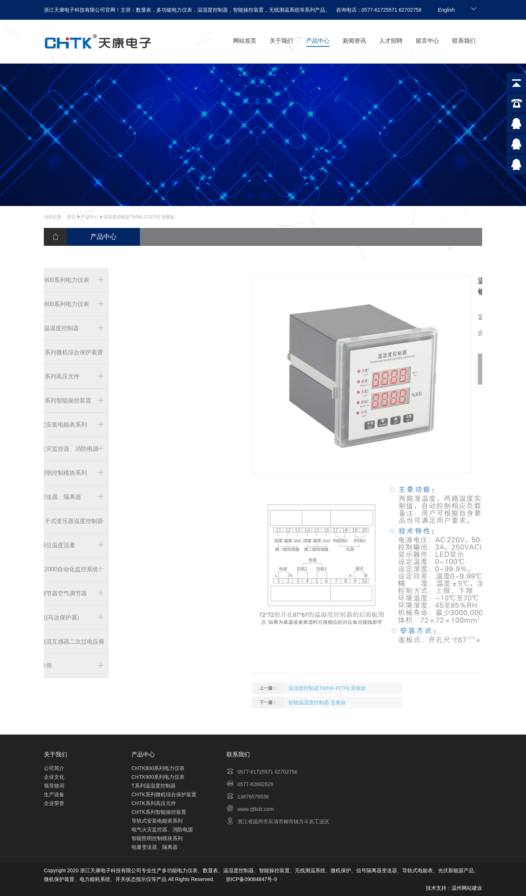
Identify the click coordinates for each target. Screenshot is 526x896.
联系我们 (464, 41)
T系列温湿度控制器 (154, 786)
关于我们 (281, 41)
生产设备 (54, 794)
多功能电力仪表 (180, 870)
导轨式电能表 (417, 870)
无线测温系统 (310, 870)
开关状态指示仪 (133, 879)
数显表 (210, 870)
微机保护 (341, 870)
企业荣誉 (54, 803)
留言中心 (427, 41)
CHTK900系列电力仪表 (158, 777)
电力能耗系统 (95, 879)
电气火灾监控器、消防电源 (162, 829)
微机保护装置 (59, 879)
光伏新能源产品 (456, 870)
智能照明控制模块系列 (157, 838)
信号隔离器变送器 (376, 870)
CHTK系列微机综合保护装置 (164, 794)
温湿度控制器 (238, 870)
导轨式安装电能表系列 (157, 821)
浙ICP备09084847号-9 (251, 879)
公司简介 (54, 768)
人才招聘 (391, 41)
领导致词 (54, 786)
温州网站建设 (466, 888)
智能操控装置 (274, 870)
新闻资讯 (354, 41)
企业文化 (54, 777)
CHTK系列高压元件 (154, 803)
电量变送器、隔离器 (155, 847)
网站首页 (244, 41)
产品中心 (317, 41)
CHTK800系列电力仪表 (158, 768)
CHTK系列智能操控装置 (159, 812)
